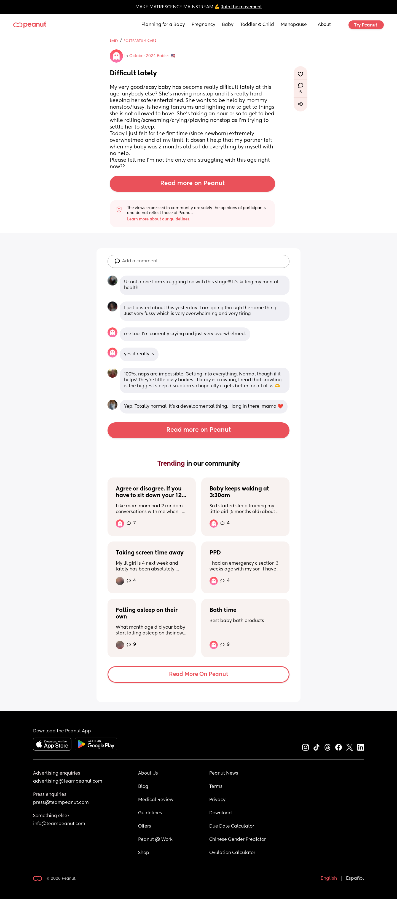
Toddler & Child (257, 25)
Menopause (294, 25)
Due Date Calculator (231, 826)
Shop (143, 853)
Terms (215, 787)
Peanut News (223, 773)
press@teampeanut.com (61, 803)
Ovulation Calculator (232, 853)
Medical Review (155, 800)
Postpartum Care (140, 40)
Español (355, 878)
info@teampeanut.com (59, 824)
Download (220, 813)
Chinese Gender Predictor (237, 839)
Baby (228, 25)
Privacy (217, 800)
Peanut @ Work (155, 839)
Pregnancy (203, 25)
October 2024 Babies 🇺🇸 (152, 56)
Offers (144, 826)
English (329, 878)
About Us (148, 773)
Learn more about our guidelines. (158, 219)
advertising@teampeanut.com (67, 781)
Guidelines (150, 813)
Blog (143, 787)
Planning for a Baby (163, 25)
